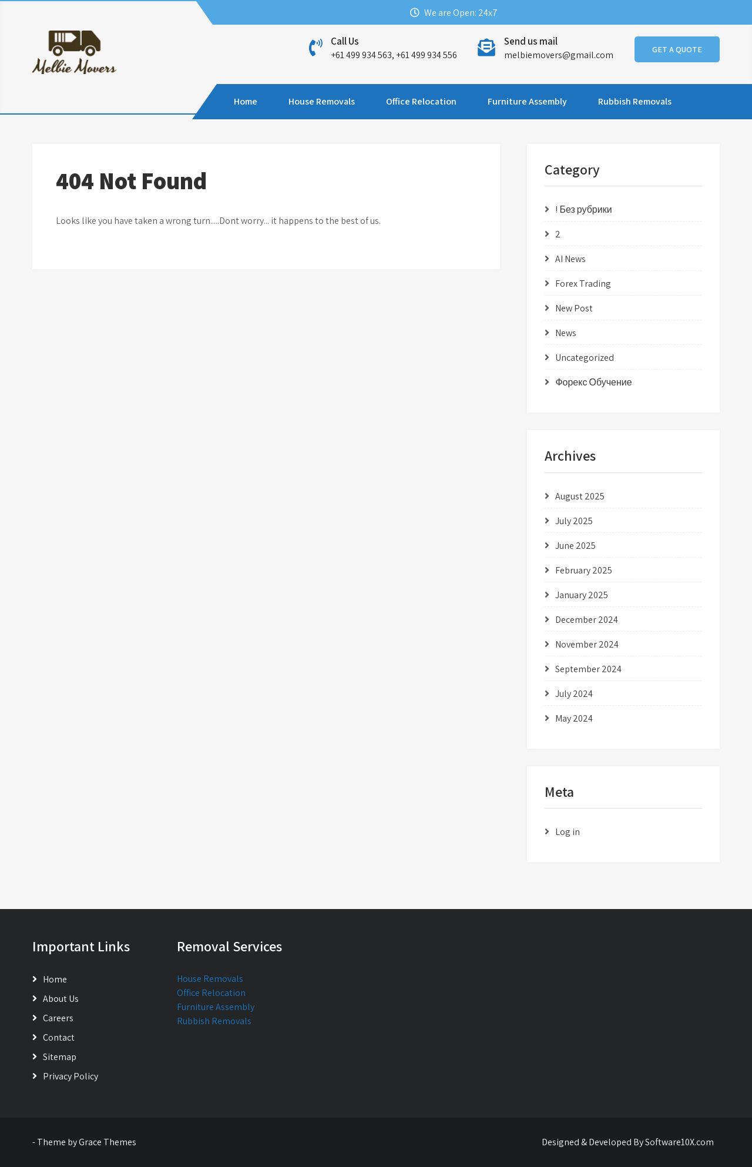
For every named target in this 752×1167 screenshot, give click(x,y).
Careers (58, 1018)
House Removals (321, 101)
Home (245, 101)
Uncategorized (584, 357)
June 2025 (575, 545)
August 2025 (580, 496)
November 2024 (587, 644)
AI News (570, 259)
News (565, 333)
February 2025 (583, 570)
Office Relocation (421, 101)
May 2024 (574, 718)
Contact (59, 1037)
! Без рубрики (583, 209)
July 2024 (574, 694)
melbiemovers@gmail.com (558, 55)
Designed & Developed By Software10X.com (628, 1142)
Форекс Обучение (593, 382)
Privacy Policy (70, 1076)
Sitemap (59, 1057)
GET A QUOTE (677, 49)
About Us (61, 998)
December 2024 (586, 619)
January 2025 (581, 595)
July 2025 (574, 521)
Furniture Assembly (527, 101)
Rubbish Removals (635, 101)
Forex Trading (583, 283)
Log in (567, 832)
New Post (574, 308)
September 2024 (588, 669)
